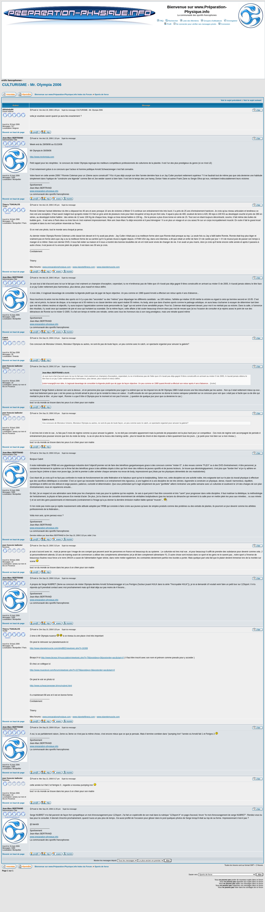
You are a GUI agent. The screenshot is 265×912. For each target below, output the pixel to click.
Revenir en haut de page (13, 132)
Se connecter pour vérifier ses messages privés (194, 24)
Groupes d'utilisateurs (211, 21)
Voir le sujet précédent (231, 100)
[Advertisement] (75, 68)
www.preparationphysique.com (56, 267)
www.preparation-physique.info (44, 191)
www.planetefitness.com (84, 267)
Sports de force (102, 94)
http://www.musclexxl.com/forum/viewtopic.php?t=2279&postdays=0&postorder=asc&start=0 (72, 670)
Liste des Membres (189, 21)
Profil (167, 24)
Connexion (224, 24)
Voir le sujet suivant (252, 100)
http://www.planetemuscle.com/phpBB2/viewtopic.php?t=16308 (59, 648)
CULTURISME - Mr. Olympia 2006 (31, 84)
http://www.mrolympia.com (42, 157)
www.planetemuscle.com (108, 267)
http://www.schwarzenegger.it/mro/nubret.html (51, 685)
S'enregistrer (230, 21)
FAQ (160, 21)
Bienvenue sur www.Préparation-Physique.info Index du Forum (63, 94)
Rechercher (172, 21)
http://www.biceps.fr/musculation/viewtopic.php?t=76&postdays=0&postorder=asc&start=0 (82, 657)
